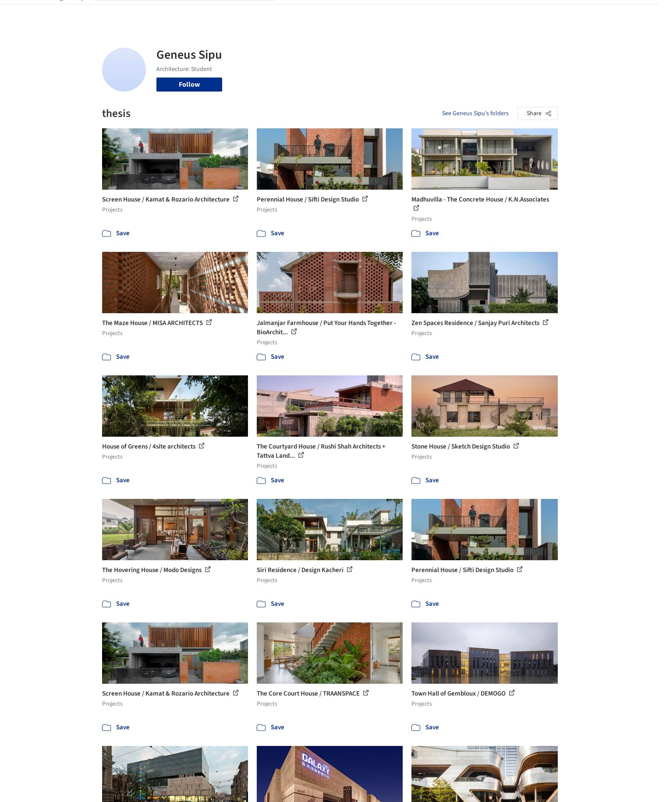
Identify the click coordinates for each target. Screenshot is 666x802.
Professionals (417, 12)
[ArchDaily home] (71, 12)
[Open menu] (596, 12)
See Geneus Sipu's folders (475, 113)
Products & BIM (367, 12)
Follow (189, 84)
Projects (296, 12)
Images (326, 12)
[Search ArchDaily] (191, 12)
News (453, 12)
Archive (479, 12)
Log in (524, 12)
